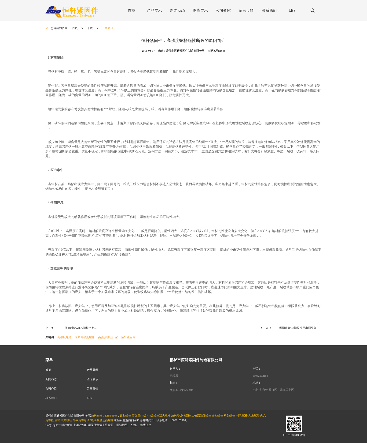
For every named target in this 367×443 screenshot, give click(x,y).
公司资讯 (107, 28)
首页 (75, 28)
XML (134, 425)
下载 (90, 28)
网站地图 (122, 425)
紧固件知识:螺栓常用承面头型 (297, 328)
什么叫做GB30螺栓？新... (81, 328)
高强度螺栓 (64, 337)
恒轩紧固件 (128, 337)
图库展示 (92, 379)
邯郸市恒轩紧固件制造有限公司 (93, 425)
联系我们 (51, 398)
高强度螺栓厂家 (108, 337)
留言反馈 (92, 388)
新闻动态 (51, 379)
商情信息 (145, 425)
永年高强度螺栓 (85, 337)
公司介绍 (51, 388)
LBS (89, 398)
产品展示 (92, 370)
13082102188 (260, 375)
